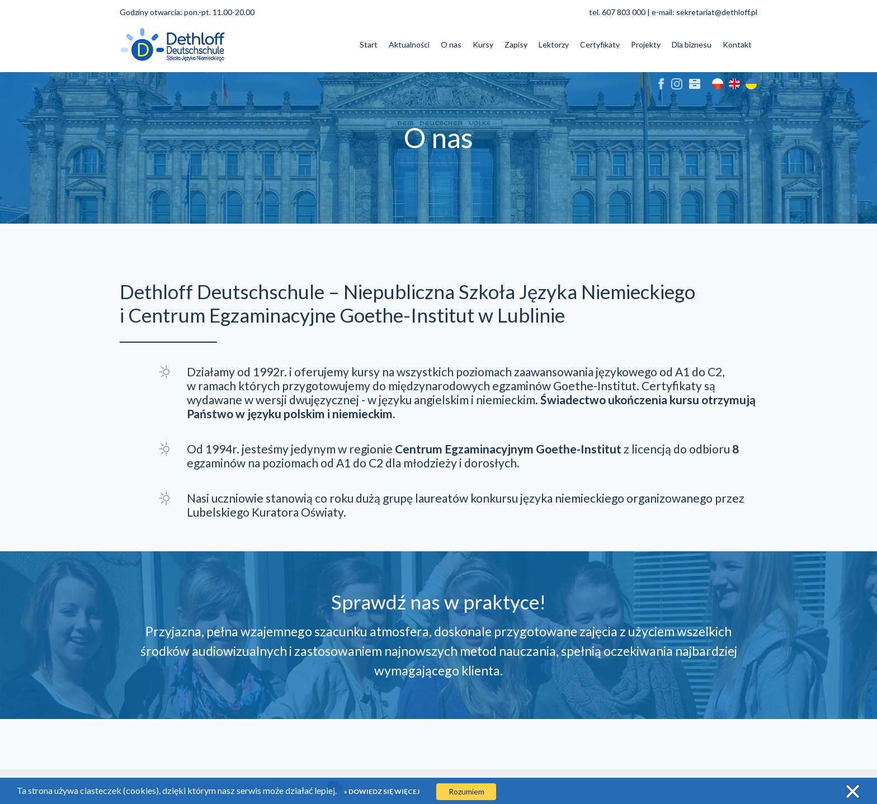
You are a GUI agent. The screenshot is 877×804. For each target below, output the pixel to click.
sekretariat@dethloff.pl (716, 12)
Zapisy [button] (515, 44)
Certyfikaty (600, 44)
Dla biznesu (691, 44)
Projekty (646, 44)
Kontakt (737, 44)
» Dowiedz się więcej (381, 791)
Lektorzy (554, 44)
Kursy (483, 44)
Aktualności (409, 44)
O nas (451, 44)
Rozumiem (466, 791)
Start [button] (369, 44)
